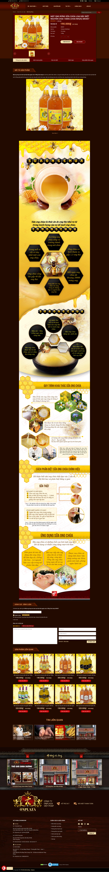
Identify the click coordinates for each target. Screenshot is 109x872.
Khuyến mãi (57, 6)
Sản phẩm (33, 6)
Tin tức (68, 6)
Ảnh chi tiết (54, 60)
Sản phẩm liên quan (87, 60)
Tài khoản (90, 0)
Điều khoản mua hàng (56, 823)
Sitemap (53, 839)
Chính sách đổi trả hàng (56, 836)
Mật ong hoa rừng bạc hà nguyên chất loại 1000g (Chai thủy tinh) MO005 (23, 706)
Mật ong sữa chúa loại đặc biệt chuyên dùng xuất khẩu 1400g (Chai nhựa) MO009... (86, 706)
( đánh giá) (59, 21)
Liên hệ (88, 6)
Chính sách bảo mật (55, 834)
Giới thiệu (45, 6)
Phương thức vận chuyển (56, 831)
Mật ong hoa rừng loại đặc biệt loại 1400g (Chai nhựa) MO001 (23, 675)
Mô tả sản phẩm (38, 60)
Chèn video (66, 641)
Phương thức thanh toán (56, 828)
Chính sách (78, 6)
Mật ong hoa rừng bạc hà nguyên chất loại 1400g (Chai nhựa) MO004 (86, 675)
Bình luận (71, 60)
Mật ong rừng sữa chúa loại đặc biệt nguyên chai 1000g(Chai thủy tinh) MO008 (65, 706)
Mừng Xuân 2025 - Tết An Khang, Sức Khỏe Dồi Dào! (64, 738)
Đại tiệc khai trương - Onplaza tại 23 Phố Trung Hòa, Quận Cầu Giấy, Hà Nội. (86, 738)
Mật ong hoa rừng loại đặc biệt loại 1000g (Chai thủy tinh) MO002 (44, 675)
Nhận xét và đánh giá (18, 623)
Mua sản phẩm (22, 680)
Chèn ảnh (61, 641)
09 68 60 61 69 (26, 0)
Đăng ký (91, 833)
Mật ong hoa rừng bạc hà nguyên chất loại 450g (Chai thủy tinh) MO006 (44, 706)
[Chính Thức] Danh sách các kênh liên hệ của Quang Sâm (22, 738)
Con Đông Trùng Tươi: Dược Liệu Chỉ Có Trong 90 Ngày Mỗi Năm (44, 738)
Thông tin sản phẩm (21, 60)
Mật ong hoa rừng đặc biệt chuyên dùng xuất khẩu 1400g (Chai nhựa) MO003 (65, 675)
